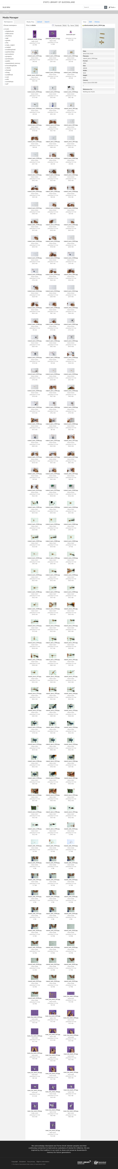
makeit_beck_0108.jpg (35, 659)
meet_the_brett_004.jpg (52, 1016)
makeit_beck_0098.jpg (71, 592)
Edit (90, 22)
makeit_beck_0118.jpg (52, 710)
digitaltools (10, 31)
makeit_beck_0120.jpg (34, 727)
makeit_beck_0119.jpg (70, 710)
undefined (9, 75)
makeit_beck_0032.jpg (71, 224)
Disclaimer (22, 1161)
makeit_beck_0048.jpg (35, 324)
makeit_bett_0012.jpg (52, 879)
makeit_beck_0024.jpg (35, 191)
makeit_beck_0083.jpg (71, 507)
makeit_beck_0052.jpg (53, 341)
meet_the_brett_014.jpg (71, 1072)
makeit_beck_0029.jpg (71, 208)
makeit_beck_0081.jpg (35, 507)
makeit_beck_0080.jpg (71, 490)
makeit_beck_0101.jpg (71, 608)
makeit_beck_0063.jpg (35, 407)
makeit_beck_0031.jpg (53, 224)
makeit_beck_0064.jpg (53, 407)
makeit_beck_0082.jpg (53, 507)
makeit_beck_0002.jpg (53, 56)
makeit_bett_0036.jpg (34, 998)
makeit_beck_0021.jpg (34, 175)
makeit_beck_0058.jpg (53, 374)
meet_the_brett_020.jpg (70, 1111)
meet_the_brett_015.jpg (34, 1090)
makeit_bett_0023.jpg (34, 947)
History (97, 22)
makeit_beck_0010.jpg (53, 108)
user (7, 77)
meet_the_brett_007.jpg (52, 1034)
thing (7, 72)
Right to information (43, 1161)
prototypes (10, 59)
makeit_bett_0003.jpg (53, 845)
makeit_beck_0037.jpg (53, 258)
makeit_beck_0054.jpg (35, 357)
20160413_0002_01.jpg (34, 39)
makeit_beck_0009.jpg (34, 108)
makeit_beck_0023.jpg (71, 175)
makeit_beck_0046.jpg (53, 307)
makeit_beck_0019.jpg (53, 158)
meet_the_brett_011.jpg (71, 1054)
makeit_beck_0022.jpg (53, 175)
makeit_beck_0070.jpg (53, 440)
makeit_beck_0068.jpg (71, 424)
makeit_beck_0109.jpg (53, 659)
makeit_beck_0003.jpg (71, 56)
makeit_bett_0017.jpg (34, 913)
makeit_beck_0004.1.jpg (34, 75)
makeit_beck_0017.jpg (71, 141)
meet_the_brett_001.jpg (52, 999)
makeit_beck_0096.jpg (35, 592)
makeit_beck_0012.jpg (34, 125)
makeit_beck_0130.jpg (53, 778)
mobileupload (10, 49)
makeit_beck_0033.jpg (35, 241)
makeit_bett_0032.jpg (52, 981)
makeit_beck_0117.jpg (34, 710)
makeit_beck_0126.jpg (34, 761)
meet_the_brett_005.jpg (70, 1018)
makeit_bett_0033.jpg (71, 981)
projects (9, 56)
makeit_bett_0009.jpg (53, 862)
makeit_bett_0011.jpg (34, 879)
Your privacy (31, 1161)
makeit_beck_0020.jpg (71, 158)
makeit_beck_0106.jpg (53, 642)
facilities (9, 36)
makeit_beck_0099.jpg (35, 608)
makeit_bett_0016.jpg (70, 896)
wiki (7, 79)
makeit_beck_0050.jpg (71, 324)
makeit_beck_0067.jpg (53, 424)
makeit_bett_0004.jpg (71, 845)
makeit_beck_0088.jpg (53, 541)
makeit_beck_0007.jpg (53, 92)
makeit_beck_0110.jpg (71, 659)
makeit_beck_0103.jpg (53, 625)
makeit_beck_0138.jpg (34, 829)
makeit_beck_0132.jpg (34, 795)
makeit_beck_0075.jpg (35, 473)
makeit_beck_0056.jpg (71, 357)
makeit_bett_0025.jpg (71, 947)
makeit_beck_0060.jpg (34, 390)
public (8, 61)
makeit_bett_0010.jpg (70, 862)
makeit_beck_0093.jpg (35, 575)
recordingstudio (11, 65)
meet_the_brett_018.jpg (34, 1111)
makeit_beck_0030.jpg (35, 224)
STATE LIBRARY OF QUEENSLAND (59, 2)
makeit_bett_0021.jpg (52, 930)
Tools (111, 7)
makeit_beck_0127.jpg (52, 761)
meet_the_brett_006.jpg (34, 1036)
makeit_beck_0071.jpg (71, 440)
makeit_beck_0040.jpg (53, 274)
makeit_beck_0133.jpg (52, 795)
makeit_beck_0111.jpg (34, 676)
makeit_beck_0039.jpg (35, 274)
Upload (39, 22)
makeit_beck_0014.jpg (71, 125)
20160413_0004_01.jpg (53, 38)
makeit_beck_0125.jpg (71, 744)
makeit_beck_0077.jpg (71, 473)
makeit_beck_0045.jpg (35, 307)
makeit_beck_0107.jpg (71, 642)
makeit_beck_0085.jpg (53, 524)
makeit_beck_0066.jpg (35, 424)
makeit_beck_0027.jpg (35, 208)
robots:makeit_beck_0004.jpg (94, 25)
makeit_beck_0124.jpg (53, 744)
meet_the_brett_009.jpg (34, 1053)
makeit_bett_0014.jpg (34, 896)
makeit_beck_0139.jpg (53, 829)
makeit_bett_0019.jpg (70, 913)
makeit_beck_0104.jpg (71, 625)
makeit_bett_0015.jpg (52, 896)
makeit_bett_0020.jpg (34, 930)
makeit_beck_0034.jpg (53, 241)
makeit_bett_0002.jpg (34, 845)
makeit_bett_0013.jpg (70, 879)
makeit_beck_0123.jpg (34, 744)
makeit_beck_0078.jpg (35, 490)
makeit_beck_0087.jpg (35, 541)
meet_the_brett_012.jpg (34, 1072)
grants (8, 40)
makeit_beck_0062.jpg (71, 390)
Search (47, 22)
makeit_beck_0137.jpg (71, 812)
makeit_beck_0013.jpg (53, 125)
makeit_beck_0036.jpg (35, 258)
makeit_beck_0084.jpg (35, 524)
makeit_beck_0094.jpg (53, 575)
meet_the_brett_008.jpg (70, 1035)
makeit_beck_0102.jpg (34, 625)
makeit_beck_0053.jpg (71, 341)
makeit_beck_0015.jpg (34, 141)
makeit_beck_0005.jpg (71, 72)
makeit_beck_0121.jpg (52, 727)
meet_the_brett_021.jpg (52, 1130)
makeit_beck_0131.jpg (70, 778)
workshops (9, 81)
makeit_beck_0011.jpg (71, 108)
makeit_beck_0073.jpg (53, 457)
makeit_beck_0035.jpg (71, 241)
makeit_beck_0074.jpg (71, 457)
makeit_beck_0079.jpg (53, 490)
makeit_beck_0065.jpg (71, 407)
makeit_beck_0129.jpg (34, 778)
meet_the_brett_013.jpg (52, 1073)
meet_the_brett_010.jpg (52, 1055)
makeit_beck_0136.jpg (53, 812)
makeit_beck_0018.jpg (35, 158)
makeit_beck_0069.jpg (35, 440)
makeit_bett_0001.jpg (70, 829)
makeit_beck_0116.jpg (70, 693)
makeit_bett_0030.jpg (71, 964)
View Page (6, 12)
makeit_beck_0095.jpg (71, 575)
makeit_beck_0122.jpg (71, 727)
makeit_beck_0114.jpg (34, 693)
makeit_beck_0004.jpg (53, 72)
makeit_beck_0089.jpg (71, 541)
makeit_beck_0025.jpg (53, 191)
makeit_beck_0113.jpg (70, 676)
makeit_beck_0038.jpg (71, 258)
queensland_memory (13, 63)
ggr (7, 38)
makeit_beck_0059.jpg (71, 374)
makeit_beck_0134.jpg (71, 795)
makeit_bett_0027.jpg (52, 964)
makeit (8, 47)
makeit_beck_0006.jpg (34, 92)
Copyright (15, 1161)
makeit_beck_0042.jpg (35, 291)
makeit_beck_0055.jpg (53, 357)
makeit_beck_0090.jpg (34, 558)
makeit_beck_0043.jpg (53, 291)
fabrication (9, 33)
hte (7, 43)
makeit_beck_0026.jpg (71, 191)
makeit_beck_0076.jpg (53, 473)
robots (8, 68)
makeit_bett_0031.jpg (34, 981)
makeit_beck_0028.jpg (53, 208)
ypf (7, 84)
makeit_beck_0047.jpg (71, 307)
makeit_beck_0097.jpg (53, 592)
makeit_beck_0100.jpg (53, 608)
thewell (8, 70)
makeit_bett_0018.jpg (52, 913)
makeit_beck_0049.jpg (53, 324)
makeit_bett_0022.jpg (71, 930)
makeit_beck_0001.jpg (35, 56)
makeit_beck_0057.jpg (35, 374)
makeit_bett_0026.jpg (34, 964)
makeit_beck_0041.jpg (71, 274)
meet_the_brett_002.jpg (70, 996)
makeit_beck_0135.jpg (34, 812)
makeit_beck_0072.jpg (35, 457)
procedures (10, 54)
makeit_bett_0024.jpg (52, 947)
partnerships (10, 52)
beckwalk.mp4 (70, 34)
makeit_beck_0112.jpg (52, 676)
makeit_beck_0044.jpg (71, 291)
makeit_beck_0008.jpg (71, 92)
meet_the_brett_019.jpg (52, 1110)
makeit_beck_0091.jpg (53, 558)
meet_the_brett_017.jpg (71, 1090)
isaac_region (10, 45)
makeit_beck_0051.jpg (34, 341)
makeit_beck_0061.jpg (53, 390)
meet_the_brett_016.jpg (52, 1091)
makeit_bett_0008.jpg (34, 862)
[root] (7, 29)
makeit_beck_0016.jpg (53, 141)
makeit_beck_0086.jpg (71, 524)
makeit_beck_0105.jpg (34, 642)
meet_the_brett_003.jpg (34, 1017)
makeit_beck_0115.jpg (52, 693)
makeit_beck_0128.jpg (71, 761)
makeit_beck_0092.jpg (71, 558)
